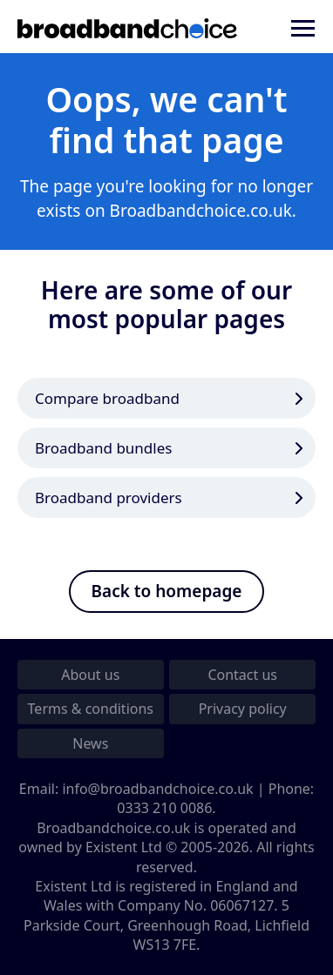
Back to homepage (167, 591)
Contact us (242, 674)
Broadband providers (108, 498)
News (90, 743)
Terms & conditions (90, 708)
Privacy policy (243, 708)
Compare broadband (107, 398)
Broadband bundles (103, 448)
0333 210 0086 (164, 807)
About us (90, 674)
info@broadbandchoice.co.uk (157, 788)
